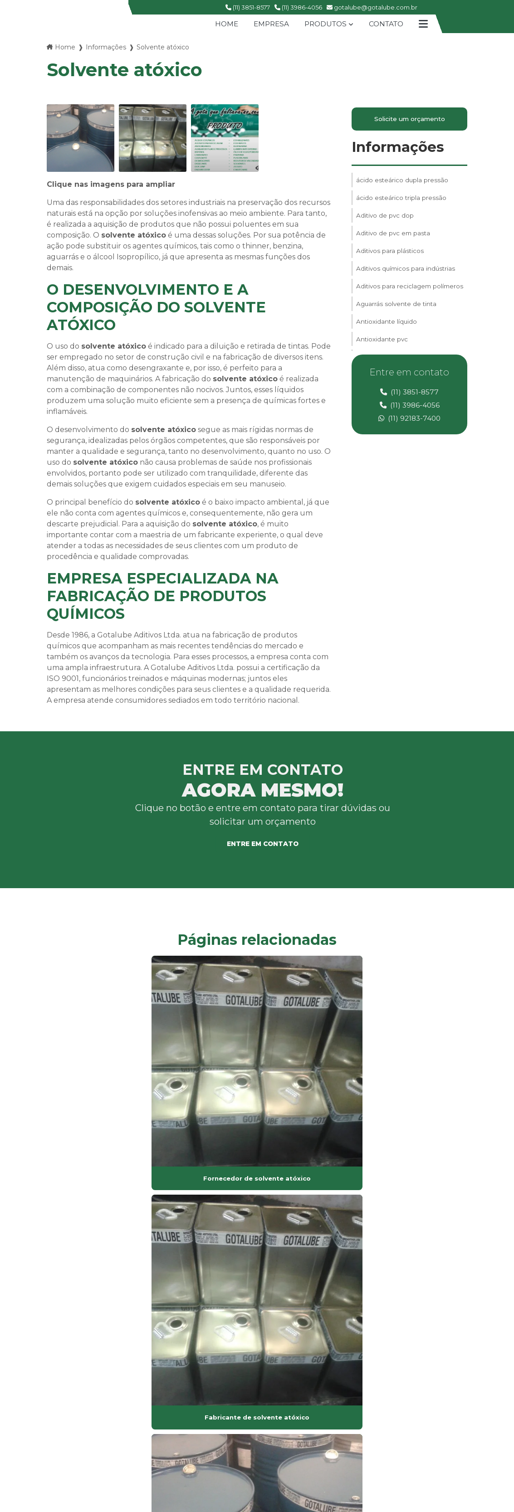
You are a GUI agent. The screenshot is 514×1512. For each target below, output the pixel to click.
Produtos (325, 23)
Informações (106, 47)
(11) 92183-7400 (409, 421)
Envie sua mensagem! (387, 1442)
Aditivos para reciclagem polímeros (394, 301)
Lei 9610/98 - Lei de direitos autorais (174, 1262)
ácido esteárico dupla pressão (402, 183)
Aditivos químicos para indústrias (407, 278)
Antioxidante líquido (387, 343)
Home (222, 23)
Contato (388, 23)
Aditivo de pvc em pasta (394, 240)
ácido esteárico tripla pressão (401, 202)
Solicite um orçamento (409, 120)
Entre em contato (262, 845)
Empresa (268, 23)
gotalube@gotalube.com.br (372, 7)
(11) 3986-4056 (298, 7)
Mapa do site (218, 1385)
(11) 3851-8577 (247, 7)
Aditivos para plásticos (390, 259)
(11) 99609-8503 (366, 1409)
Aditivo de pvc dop (385, 221)
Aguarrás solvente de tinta (397, 324)
